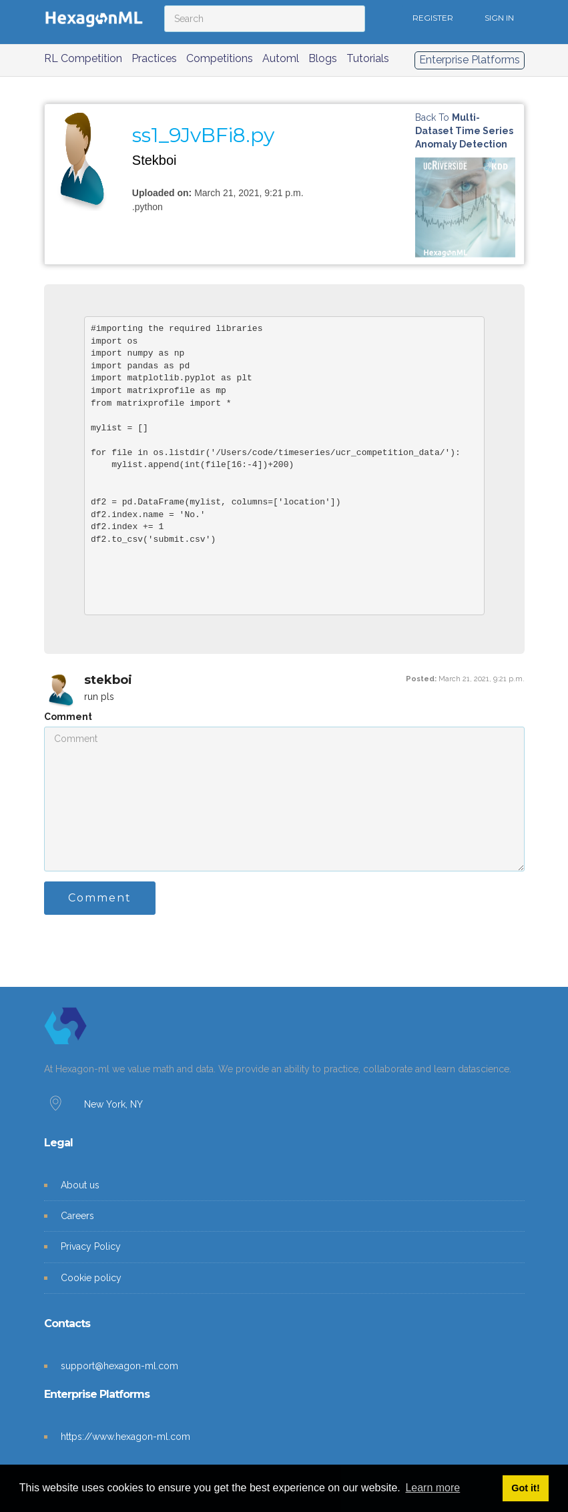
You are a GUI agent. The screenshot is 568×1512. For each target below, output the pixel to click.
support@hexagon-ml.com (119, 1366)
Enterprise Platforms (469, 59)
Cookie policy (91, 1277)
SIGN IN (499, 18)
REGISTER (432, 18)
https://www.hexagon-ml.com (125, 1436)
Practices (154, 58)
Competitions (219, 58)
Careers (77, 1215)
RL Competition (83, 58)
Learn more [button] (432, 1487)
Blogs (322, 58)
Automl (280, 58)
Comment (68, 716)
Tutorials (367, 58)
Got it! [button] (525, 1488)
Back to (464, 130)
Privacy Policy (91, 1246)
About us (80, 1185)
